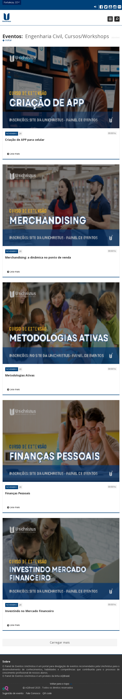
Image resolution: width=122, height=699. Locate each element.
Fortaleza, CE (12, 2)
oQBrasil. (65, 675)
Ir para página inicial (6, 17)
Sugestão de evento (13, 693)
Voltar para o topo (61, 683)
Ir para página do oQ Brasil (5, 688)
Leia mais (13, 153)
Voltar (7, 40)
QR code (47, 693)
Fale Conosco (33, 693)
